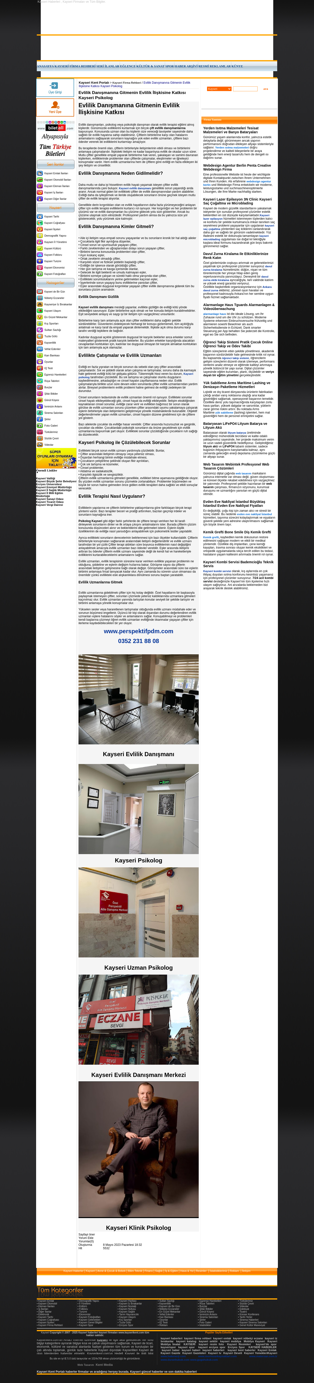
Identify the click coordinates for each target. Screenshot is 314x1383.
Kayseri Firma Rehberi (126, 82)
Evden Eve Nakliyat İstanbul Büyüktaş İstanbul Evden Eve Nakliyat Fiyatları (234, 504)
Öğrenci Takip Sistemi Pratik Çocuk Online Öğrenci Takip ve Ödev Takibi (238, 344)
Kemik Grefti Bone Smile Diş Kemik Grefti (237, 532)
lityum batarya (237, 432)
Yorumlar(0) (86, 1241)
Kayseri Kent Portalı (94, 82)
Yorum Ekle (85, 1238)
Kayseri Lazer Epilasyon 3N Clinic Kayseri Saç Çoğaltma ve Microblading (237, 201)
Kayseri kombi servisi (217, 571)
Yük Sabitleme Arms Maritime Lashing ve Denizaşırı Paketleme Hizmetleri (236, 385)
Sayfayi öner (86, 1234)
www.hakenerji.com (173, 1356)
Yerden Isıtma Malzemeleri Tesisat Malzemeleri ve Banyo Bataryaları (231, 130)
